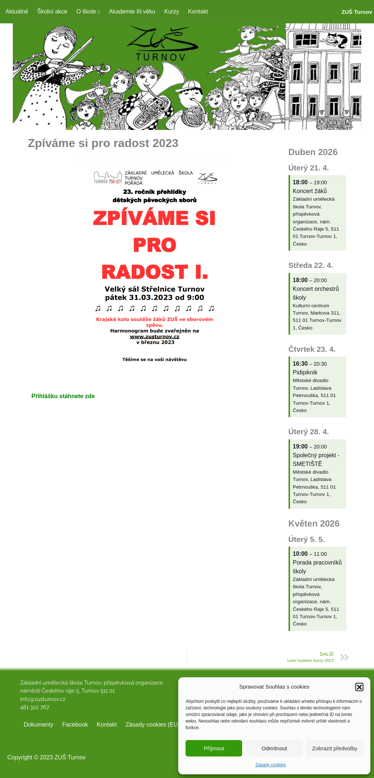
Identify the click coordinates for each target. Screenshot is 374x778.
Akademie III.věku (132, 11)
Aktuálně (16, 11)
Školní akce (52, 11)
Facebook (75, 724)
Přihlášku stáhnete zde (63, 396)
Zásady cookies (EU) (153, 724)
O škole (86, 11)
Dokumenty (38, 724)
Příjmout (214, 748)
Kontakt (198, 11)
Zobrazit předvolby (334, 748)
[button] (359, 686)
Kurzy (171, 11)
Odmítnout (274, 748)
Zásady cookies (270, 764)
